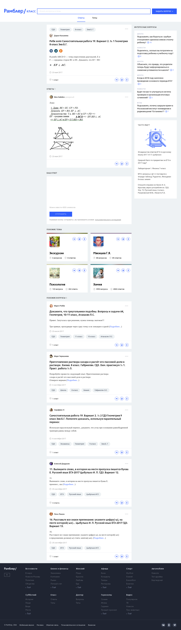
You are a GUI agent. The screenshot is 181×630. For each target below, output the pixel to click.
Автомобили (158, 569)
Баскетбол (131, 580)
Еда (77, 584)
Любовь (79, 580)
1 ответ (53, 80)
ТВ (127, 603)
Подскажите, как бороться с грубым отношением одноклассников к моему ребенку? (155, 40)
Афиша (104, 569)
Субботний (30, 595)
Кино (103, 573)
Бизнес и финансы (59, 569)
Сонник (104, 599)
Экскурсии (56, 253)
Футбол (129, 573)
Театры (104, 580)
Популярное (131, 599)
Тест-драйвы (157, 577)
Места (28, 610)
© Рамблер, (8, 625)
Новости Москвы (32, 577)
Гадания (104, 606)
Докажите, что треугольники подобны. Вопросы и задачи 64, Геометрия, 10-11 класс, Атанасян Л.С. (86, 313)
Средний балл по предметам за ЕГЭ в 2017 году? (154, 161)
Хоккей (129, 577)
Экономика (56, 573)
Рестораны (106, 584)
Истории (29, 599)
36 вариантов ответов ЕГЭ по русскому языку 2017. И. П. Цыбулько (154, 153)
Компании (55, 577)
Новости (155, 573)
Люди (28, 603)
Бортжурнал (157, 580)
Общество (30, 584)
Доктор (79, 595)
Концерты (105, 577)
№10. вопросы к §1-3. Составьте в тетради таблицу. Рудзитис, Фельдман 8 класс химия (154, 176)
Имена (104, 603)
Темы (53, 603)
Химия (97, 284)
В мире (28, 573)
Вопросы (80, 599)
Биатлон (130, 584)
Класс (53, 595)
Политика (29, 580)
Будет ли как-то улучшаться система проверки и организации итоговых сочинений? (154, 95)
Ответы (54, 599)
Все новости (31, 569)
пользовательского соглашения (108, 220)
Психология (57, 284)
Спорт (129, 569)
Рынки (53, 580)
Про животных (132, 610)
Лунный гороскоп (109, 610)
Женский (80, 569)
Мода (78, 573)
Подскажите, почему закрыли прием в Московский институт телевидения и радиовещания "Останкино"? (155, 109)
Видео (129, 595)
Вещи (27, 606)
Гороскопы (106, 595)
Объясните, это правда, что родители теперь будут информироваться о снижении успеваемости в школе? (154, 67)
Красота (79, 577)
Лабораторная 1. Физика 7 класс (152, 168)
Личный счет (56, 584)
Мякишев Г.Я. (102, 253)
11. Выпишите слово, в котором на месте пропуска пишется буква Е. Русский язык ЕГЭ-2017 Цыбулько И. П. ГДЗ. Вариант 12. (88, 471)
